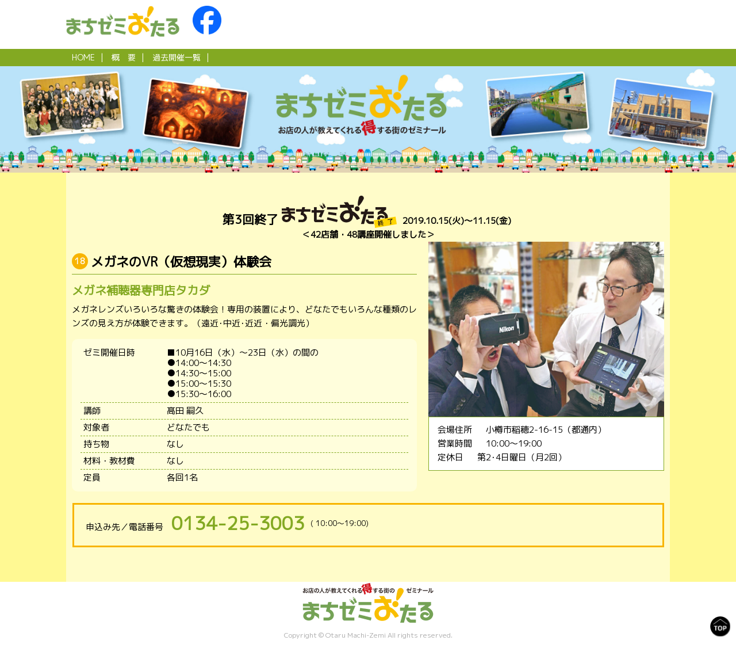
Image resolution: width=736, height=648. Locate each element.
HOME (83, 57)
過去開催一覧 (176, 57)
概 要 (124, 57)
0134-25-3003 (238, 523)
